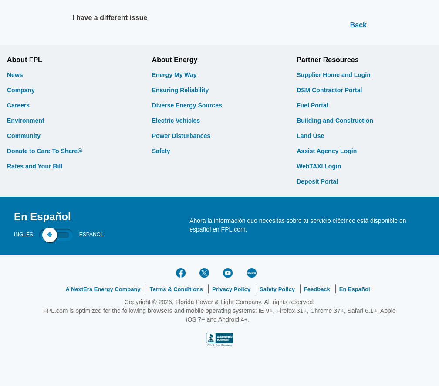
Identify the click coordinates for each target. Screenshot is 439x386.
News (15, 74)
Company (21, 90)
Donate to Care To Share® (44, 151)
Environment (25, 120)
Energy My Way (174, 74)
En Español (354, 289)
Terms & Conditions (176, 289)
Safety (161, 151)
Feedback (317, 289)
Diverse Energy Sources (187, 105)
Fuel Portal (312, 105)
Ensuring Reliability (180, 90)
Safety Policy (277, 289)
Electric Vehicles (176, 120)
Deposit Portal (317, 181)
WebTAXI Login (319, 166)
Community (24, 135)
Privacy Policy (231, 289)
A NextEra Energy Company (102, 289)
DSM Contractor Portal (329, 90)
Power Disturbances (181, 135)
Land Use (310, 135)
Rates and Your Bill (34, 166)
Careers (18, 105)
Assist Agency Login (327, 151)
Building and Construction (335, 120)
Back (358, 25)
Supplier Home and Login (334, 74)
